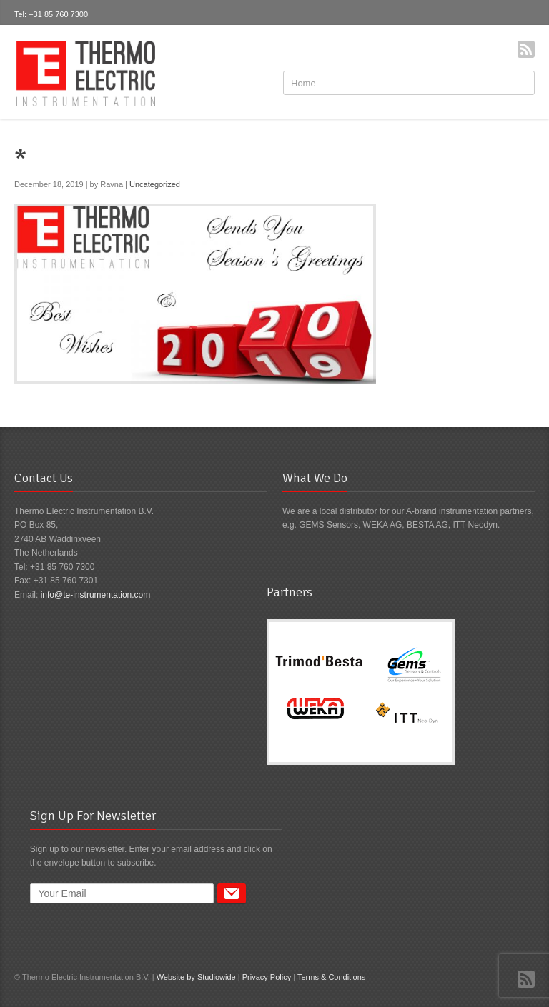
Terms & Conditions (331, 977)
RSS (526, 49)
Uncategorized (154, 184)
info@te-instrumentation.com (96, 595)
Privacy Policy (266, 977)
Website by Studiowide (196, 977)
